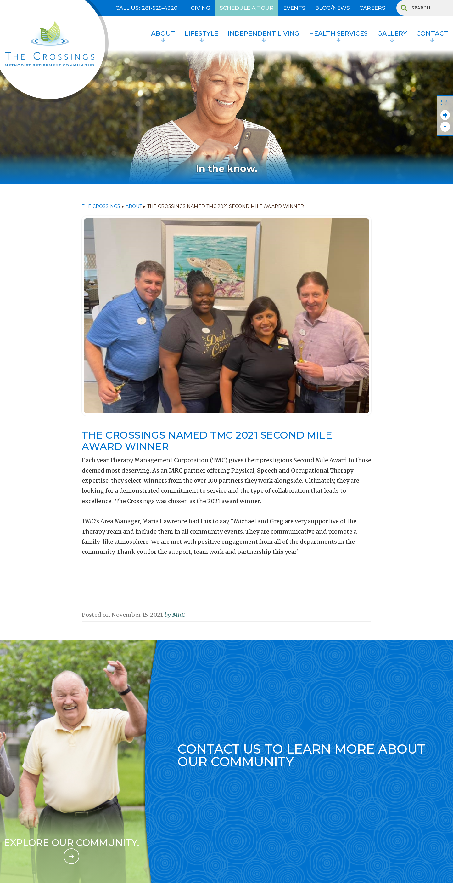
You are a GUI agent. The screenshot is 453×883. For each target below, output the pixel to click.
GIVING (200, 8)
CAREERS (372, 8)
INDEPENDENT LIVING (263, 33)
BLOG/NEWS (332, 8)
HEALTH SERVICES (338, 33)
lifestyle (201, 33)
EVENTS (294, 8)
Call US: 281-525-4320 (146, 8)
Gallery (392, 33)
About (163, 33)
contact (432, 33)
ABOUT (134, 206)
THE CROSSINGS (101, 206)
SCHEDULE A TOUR (247, 8)
